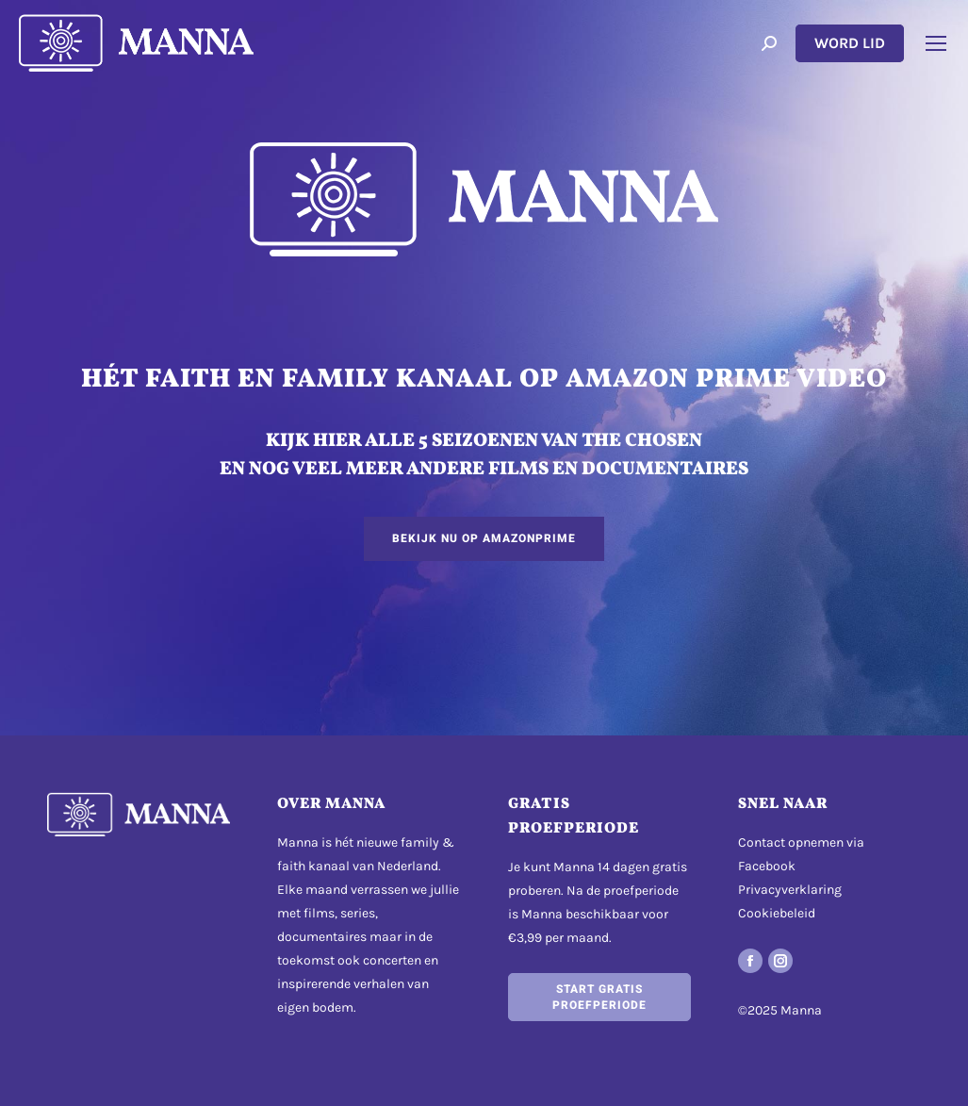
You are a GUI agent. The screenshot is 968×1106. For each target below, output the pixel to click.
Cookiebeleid (776, 913)
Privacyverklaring (790, 890)
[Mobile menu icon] (936, 43)
